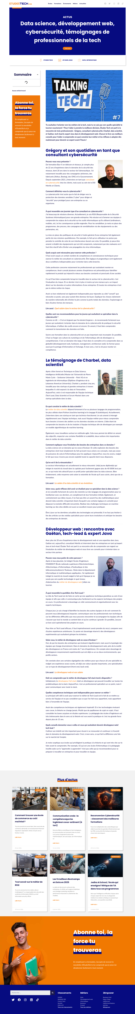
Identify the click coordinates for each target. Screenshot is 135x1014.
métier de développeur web (70, 582)
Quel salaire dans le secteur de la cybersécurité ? (75, 308)
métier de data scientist (57, 409)
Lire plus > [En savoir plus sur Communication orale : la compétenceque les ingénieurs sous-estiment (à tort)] (56, 836)
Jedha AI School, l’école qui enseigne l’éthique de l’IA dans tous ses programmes (105, 879)
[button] (37, 74)
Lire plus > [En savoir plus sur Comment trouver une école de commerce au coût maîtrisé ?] (18, 831)
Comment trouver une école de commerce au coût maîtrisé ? (29, 812)
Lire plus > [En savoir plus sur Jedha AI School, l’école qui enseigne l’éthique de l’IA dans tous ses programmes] (94, 898)
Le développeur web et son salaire (69, 672)
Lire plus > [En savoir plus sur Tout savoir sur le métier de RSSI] (18, 894)
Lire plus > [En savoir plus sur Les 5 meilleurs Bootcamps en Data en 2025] (56, 893)
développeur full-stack (67, 681)
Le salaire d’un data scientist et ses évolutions (74, 483)
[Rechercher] (52, 986)
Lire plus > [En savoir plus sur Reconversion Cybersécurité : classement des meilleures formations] (94, 831)
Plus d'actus (67, 773)
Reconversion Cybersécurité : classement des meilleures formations (105, 812)
